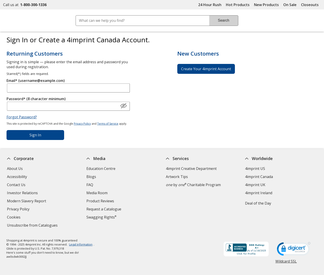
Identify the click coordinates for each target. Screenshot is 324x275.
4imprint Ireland (258, 192)
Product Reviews (100, 200)
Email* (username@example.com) (36, 80)
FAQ (89, 184)
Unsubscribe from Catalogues (33, 226)
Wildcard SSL (286, 263)
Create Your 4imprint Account (206, 68)
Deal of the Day (258, 203)
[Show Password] (123, 106)
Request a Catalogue (103, 209)
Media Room (97, 192)
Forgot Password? (22, 117)
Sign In (35, 135)
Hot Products (238, 4)
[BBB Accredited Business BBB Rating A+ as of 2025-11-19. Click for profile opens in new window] (246, 250)
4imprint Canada (259, 176)
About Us (15, 168)
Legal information (81, 244)
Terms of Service (107, 124)
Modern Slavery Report (27, 201)
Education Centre (100, 168)
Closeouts (310, 4)
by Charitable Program (193, 184)
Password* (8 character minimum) (36, 98)
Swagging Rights (101, 217)
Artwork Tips (177, 176)
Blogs (91, 176)
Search (223, 20)
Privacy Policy (82, 124)
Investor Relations (23, 193)
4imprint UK (255, 184)
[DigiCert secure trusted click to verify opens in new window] (293, 250)
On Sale (290, 4)
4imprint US (255, 168)
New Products (266, 4)
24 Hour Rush (209, 4)
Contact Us (16, 184)
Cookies (14, 218)
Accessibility (17, 176)
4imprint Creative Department (191, 168)
